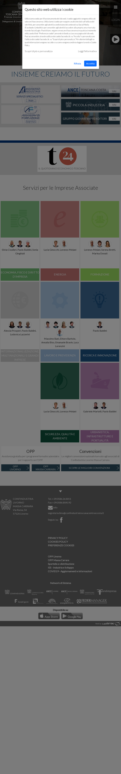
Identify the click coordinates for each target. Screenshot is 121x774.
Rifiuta (77, 63)
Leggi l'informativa (87, 51)
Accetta (90, 63)
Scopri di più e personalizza (39, 51)
